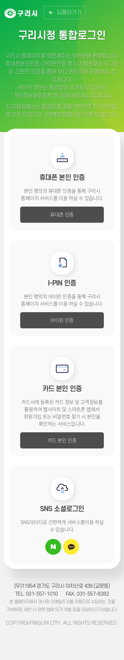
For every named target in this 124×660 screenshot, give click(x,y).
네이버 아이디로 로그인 (53, 547)
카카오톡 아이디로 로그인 (71, 547)
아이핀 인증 (61, 319)
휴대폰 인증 (61, 214)
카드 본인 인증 (62, 440)
